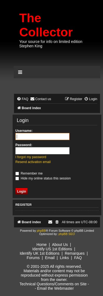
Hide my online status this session (43, 178)
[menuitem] (22, 99)
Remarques (75, 253)
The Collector (46, 25)
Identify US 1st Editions (52, 249)
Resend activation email (33, 162)
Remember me (29, 173)
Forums (33, 258)
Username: (24, 131)
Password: (23, 145)
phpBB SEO (67, 234)
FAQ (78, 258)
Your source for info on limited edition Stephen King (50, 43)
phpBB (41, 230)
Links (64, 258)
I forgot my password (30, 157)
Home (42, 244)
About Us (60, 244)
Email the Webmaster (55, 288)
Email (50, 258)
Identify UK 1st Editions (40, 253)
